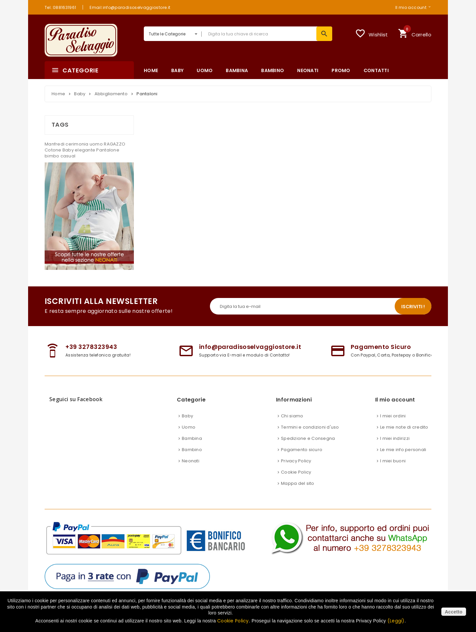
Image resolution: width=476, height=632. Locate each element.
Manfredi (55, 144)
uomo (97, 144)
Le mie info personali (403, 456)
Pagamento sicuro (301, 456)
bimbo (52, 156)
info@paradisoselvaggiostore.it (250, 353)
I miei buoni (393, 467)
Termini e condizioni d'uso (310, 434)
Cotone (53, 150)
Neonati (190, 467)
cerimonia (77, 144)
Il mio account (410, 7)
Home (58, 94)
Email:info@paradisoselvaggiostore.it (130, 7)
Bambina (192, 445)
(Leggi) (396, 620)
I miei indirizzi (395, 445)
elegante (85, 150)
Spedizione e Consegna (308, 445)
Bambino (192, 456)
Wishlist (371, 33)
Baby (68, 150)
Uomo (188, 434)
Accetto (453, 611)
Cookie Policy (296, 479)
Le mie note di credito (404, 434)
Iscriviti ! (413, 313)
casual (68, 156)
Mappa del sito (297, 490)
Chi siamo (292, 422)
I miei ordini (393, 422)
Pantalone (107, 150)
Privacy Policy (296, 467)
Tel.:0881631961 (60, 7)
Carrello (414, 32)
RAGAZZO (114, 144)
